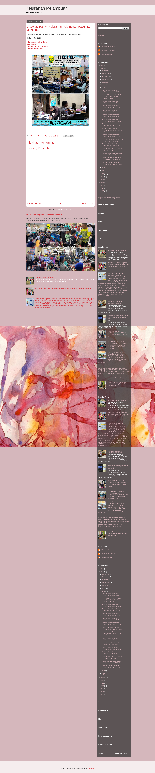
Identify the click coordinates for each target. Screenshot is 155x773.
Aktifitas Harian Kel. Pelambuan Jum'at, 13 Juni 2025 (112, 149)
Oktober (105, 76)
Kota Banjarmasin (106, 54)
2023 (102, 177)
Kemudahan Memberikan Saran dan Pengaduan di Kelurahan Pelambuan (118, 317)
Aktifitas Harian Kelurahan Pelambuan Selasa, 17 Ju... (111, 135)
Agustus (105, 82)
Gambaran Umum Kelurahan (44, 277)
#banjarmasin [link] (32, 44)
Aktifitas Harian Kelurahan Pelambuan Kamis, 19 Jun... (112, 120)
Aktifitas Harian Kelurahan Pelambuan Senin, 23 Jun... (112, 115)
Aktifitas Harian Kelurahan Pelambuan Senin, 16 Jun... (112, 145)
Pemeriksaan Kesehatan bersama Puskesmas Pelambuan (113, 140)
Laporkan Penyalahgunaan (109, 198)
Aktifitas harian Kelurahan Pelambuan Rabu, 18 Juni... (112, 125)
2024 (102, 174)
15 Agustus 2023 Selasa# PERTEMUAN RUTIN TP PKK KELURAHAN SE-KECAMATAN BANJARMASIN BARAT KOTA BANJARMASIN (118, 345)
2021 (102, 182)
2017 (102, 188)
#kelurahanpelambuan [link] (35, 49)
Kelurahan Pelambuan (47, 8)
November (106, 73)
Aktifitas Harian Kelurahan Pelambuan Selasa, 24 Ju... (111, 111)
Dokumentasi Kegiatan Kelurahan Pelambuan (44, 215)
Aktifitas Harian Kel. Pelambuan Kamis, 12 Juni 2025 (112, 154)
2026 (102, 65)
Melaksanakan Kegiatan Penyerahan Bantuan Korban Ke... (112, 130)
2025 (102, 68)
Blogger (91, 768)
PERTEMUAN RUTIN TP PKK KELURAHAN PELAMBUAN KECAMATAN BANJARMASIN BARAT (117, 333)
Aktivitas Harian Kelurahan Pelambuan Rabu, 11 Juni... (112, 163)
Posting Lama (87, 203)
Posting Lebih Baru (34, 203)
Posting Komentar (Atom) (64, 209)
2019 (102, 185)
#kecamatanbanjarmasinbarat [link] (37, 46)
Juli (103, 85)
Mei (103, 167)
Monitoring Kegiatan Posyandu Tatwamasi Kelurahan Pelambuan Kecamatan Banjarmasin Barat (118, 264)
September (106, 79)
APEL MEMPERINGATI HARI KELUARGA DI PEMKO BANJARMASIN (111, 96)
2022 (102, 179)
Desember (106, 71)
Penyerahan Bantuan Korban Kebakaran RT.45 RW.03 (111, 158)
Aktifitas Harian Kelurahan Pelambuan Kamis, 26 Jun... (112, 102)
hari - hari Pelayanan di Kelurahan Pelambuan (115, 302)
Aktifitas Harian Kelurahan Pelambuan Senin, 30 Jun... (112, 91)
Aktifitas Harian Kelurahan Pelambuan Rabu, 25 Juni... (112, 106)
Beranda (62, 203)
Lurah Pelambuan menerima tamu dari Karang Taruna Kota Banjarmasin (117, 383)
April (104, 170)
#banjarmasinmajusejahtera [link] (37, 42)
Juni (103, 88)
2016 (102, 191)
